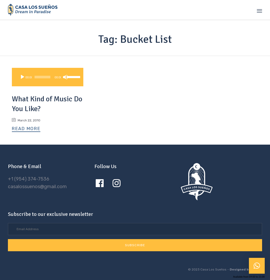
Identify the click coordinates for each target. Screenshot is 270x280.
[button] (26, 129)
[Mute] (65, 77)
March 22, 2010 (29, 120)
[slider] (42, 77)
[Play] (22, 77)
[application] (47, 77)
